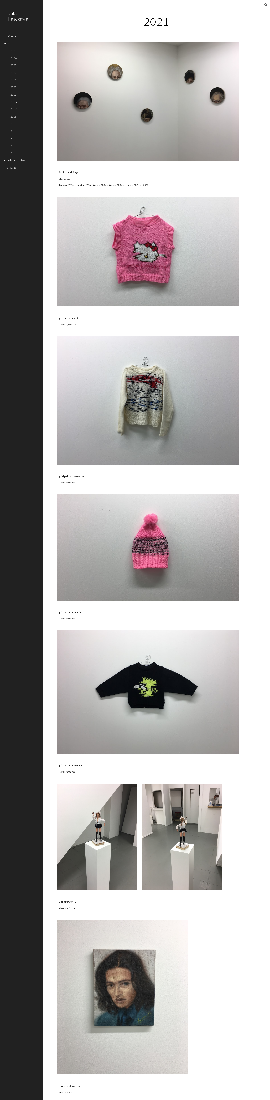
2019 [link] (13, 94)
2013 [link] (13, 138)
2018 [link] (13, 101)
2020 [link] (13, 87)
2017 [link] (13, 109)
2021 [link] (13, 80)
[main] (156, 21)
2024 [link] (13, 58)
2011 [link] (13, 145)
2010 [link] (13, 153)
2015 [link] (13, 123)
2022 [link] (13, 72)
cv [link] (8, 174)
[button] (266, 5)
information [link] (13, 36)
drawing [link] (11, 167)
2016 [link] (13, 116)
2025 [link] (13, 50)
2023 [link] (13, 65)
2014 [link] (13, 131)
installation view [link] (16, 160)
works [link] (10, 43)
